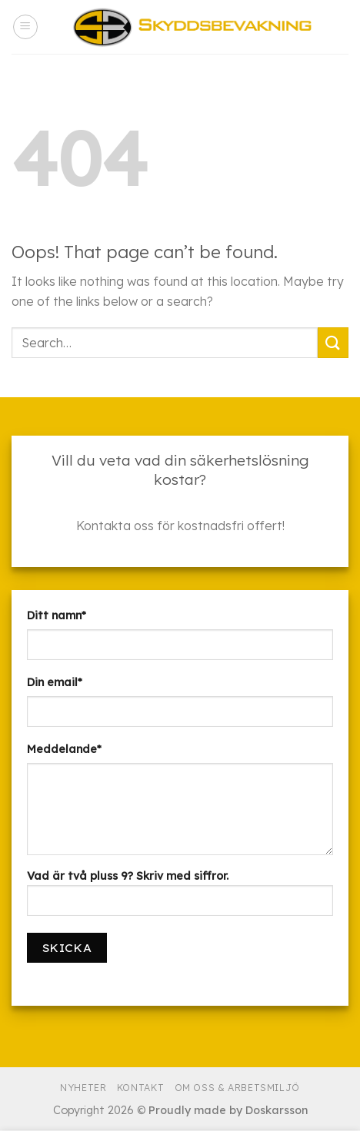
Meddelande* (64, 749)
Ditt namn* (56, 615)
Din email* (54, 682)
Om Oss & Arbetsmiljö (237, 1087)
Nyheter (83, 1087)
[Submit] (333, 342)
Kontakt (140, 1087)
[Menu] (25, 27)
